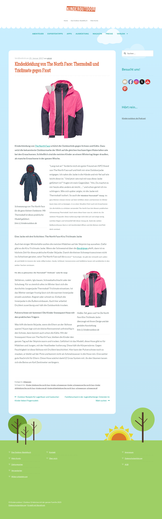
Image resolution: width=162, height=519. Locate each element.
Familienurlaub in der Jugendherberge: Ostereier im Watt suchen (87, 398)
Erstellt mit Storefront (36, 505)
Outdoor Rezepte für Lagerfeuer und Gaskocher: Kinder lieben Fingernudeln (37, 398)
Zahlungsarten (17, 464)
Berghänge (82, 248)
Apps (69, 34)
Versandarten (16, 470)
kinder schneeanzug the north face (80, 385)
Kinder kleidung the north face (38, 385)
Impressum (129, 452)
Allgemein (27, 382)
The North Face (42, 145)
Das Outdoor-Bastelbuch (79, 21)
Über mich (53, 458)
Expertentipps (55, 34)
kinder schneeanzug (59, 385)
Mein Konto (94, 21)
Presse (109, 34)
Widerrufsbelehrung (19, 476)
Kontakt (52, 452)
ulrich (49, 58)
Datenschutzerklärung (133, 458)
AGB (126, 464)
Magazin (97, 34)
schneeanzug (81, 388)
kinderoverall (41, 388)
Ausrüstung (82, 34)
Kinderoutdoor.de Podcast (134, 118)
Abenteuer (38, 34)
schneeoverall (92, 388)
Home (66, 21)
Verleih (121, 34)
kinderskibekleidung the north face (61, 388)
